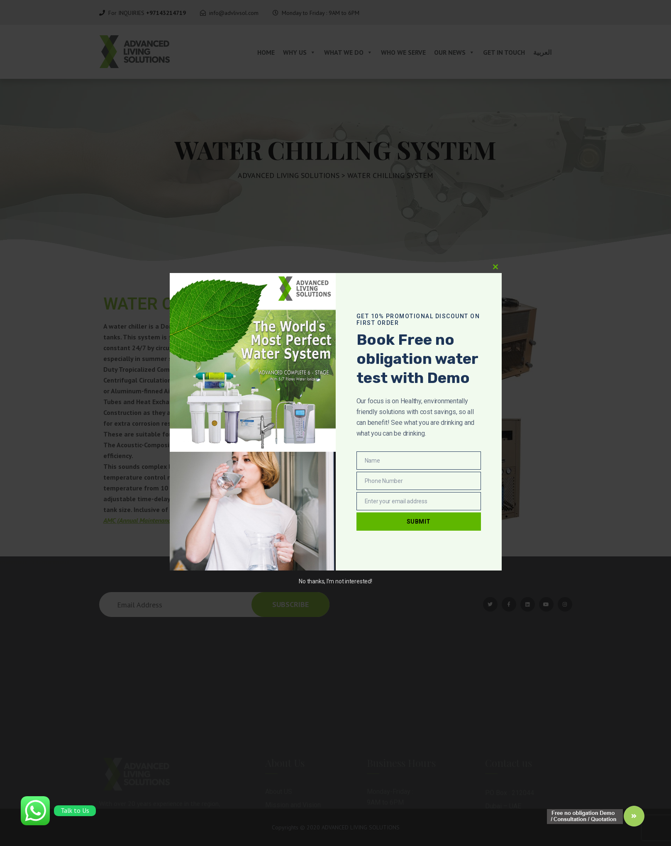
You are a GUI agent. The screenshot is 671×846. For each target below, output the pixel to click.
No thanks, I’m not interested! (335, 581)
